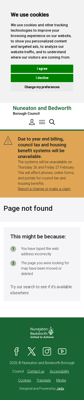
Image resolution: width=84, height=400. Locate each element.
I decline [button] (42, 78)
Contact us (35, 371)
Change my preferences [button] (42, 87)
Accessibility (59, 371)
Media (61, 380)
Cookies (24, 380)
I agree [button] (42, 68)
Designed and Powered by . (42, 388)
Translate (44, 380)
